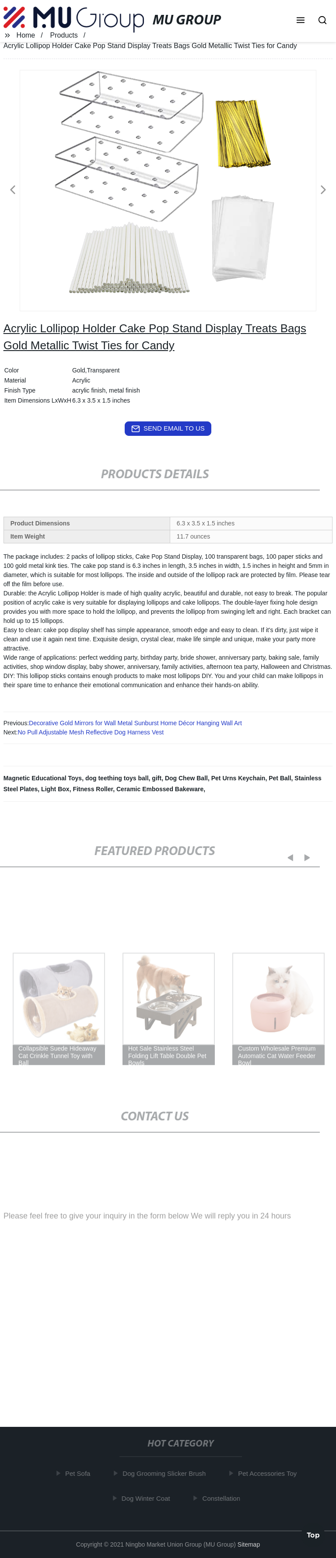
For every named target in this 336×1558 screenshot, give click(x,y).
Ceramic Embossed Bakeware (159, 789)
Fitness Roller (93, 789)
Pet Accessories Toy (269, 1473)
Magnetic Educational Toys (43, 778)
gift (156, 778)
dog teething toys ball (117, 778)
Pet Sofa (79, 1473)
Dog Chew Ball (186, 778)
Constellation (223, 1498)
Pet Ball (280, 778)
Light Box (55, 789)
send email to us (168, 428)
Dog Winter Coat (147, 1498)
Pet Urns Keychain (238, 778)
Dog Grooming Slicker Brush (165, 1473)
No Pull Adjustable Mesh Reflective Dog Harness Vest (91, 732)
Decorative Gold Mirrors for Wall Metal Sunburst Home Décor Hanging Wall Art (135, 723)
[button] (300, 21)
